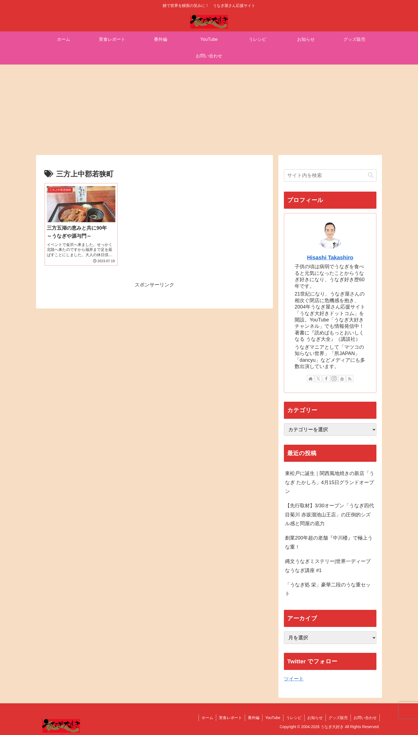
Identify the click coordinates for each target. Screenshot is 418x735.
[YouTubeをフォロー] (342, 378)
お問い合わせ (365, 717)
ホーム (207, 717)
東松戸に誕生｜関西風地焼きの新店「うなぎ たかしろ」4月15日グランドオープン (329, 482)
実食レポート (230, 717)
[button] (371, 175)
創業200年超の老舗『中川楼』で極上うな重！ (329, 542)
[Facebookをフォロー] (326, 378)
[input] (330, 175)
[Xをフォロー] (318, 378)
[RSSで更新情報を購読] (349, 378)
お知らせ (315, 717)
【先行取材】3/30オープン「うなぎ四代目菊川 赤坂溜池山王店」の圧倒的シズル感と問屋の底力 (329, 514)
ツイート (294, 679)
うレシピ (294, 717)
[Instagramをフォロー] (334, 378)
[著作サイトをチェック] (310, 378)
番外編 (253, 717)
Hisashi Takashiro (330, 257)
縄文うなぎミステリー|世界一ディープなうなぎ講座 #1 (328, 566)
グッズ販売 (338, 717)
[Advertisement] (209, 109)
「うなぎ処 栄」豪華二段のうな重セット (328, 589)
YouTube (272, 717)
